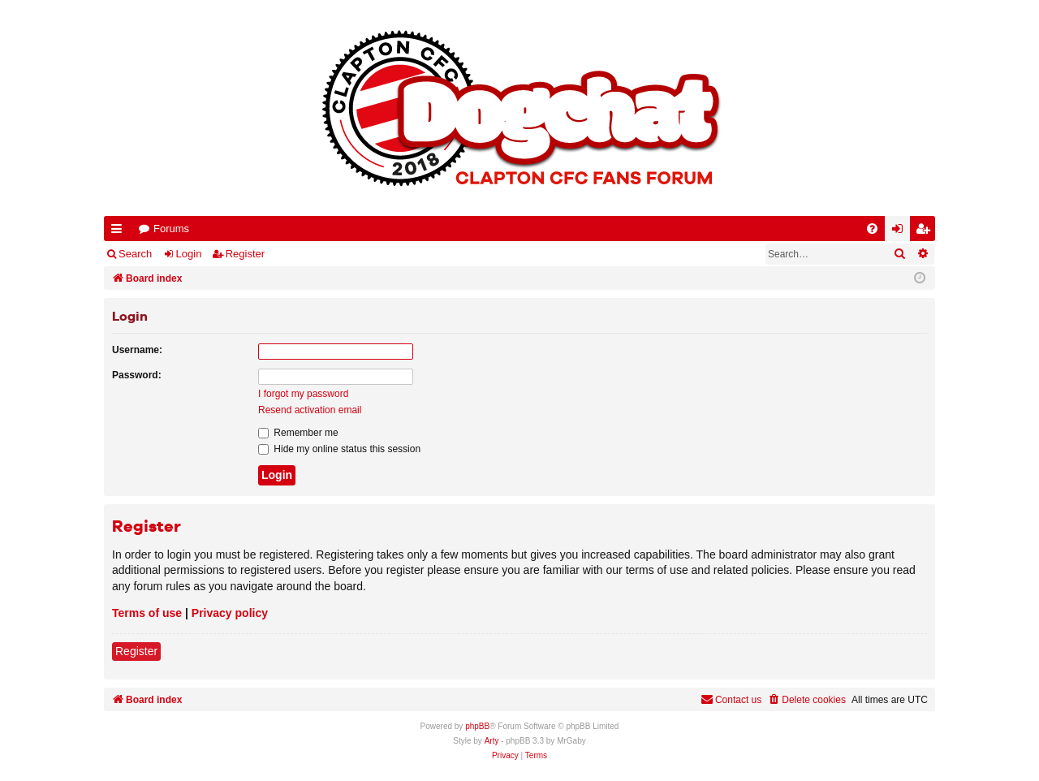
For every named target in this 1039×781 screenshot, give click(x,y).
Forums (171, 228)
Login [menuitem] (901, 231)
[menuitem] (872, 228)
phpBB (477, 726)
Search (135, 254)
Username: (137, 350)
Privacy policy (230, 612)
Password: (137, 375)
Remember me (298, 432)
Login (189, 254)
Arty (492, 740)
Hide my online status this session (339, 449)
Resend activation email (309, 410)
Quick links (119, 231)
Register (245, 254)
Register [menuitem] (926, 231)
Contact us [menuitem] (731, 699)
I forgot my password (303, 393)
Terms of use (147, 612)
